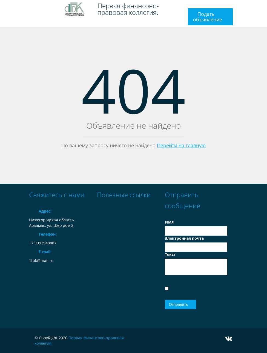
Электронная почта (184, 238)
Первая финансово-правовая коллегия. (128, 9)
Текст (170, 254)
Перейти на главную (181, 145)
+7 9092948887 (42, 242)
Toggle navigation (34, 6)
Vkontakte (229, 338)
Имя (169, 222)
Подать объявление (207, 17)
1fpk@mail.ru (41, 260)
